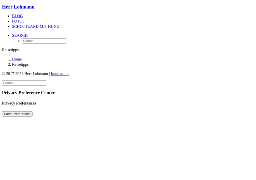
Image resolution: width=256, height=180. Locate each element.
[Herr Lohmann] (128, 7)
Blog (17, 16)
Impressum (59, 74)
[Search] (24, 82)
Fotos (18, 21)
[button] (20, 35)
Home (17, 59)
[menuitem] (133, 16)
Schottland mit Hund (36, 26)
